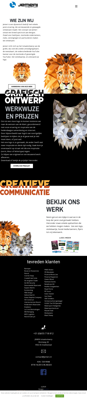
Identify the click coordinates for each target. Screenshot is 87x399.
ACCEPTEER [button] (59, 396)
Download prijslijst (21, 166)
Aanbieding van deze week (21, 87)
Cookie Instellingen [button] (47, 396)
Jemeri (46, 389)
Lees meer (65, 238)
